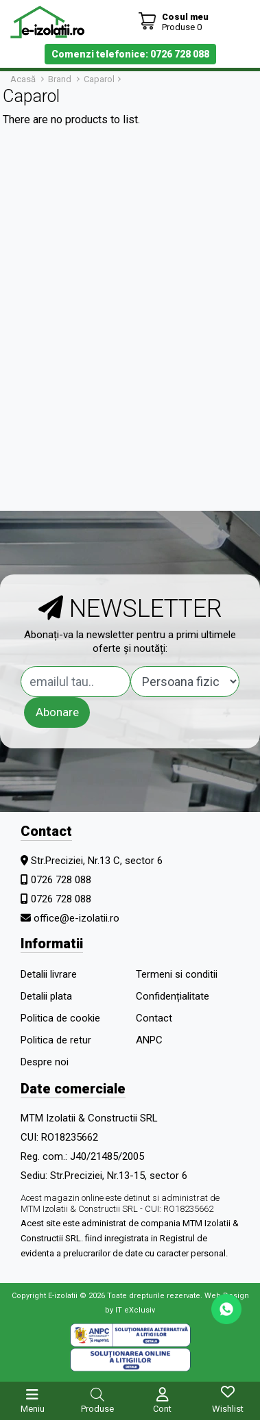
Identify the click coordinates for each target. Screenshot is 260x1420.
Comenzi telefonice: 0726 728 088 (130, 54)
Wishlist (228, 1409)
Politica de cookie (60, 1018)
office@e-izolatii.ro (76, 918)
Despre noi (45, 1062)
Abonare (57, 712)
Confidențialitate (172, 996)
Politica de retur (56, 1040)
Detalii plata (46, 996)
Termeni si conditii (176, 974)
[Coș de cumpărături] (173, 21)
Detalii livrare (49, 974)
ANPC (149, 1040)
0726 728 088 (61, 880)
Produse (97, 1409)
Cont (162, 1409)
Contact (154, 1018)
